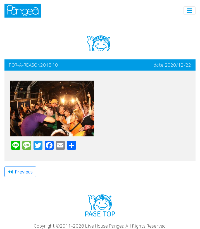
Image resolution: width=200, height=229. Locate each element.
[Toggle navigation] (190, 10)
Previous (20, 172)
